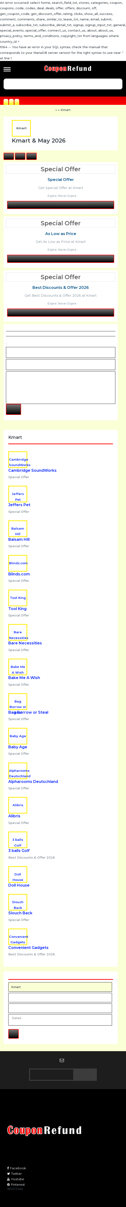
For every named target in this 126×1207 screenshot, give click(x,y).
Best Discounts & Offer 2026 (60, 287)
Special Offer (61, 179)
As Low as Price (60, 233)
